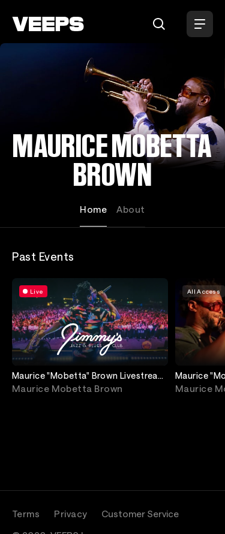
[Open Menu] (200, 24)
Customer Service (140, 513)
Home (93, 209)
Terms (26, 513)
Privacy (70, 513)
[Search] (159, 24)
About (130, 209)
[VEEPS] (48, 24)
